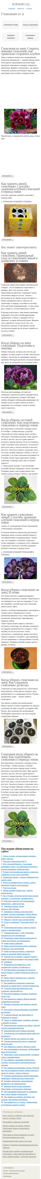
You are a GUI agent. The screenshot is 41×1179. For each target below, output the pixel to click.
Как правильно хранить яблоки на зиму (20, 1047)
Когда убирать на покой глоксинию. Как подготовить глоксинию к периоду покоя (20, 422)
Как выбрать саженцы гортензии (16, 1122)
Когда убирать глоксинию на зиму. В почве (20, 591)
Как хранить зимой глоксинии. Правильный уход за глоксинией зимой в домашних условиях (19, 257)
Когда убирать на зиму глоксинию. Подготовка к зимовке (18, 345)
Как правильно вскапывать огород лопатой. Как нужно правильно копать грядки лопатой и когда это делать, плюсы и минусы (20, 1070)
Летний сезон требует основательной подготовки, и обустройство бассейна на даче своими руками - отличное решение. (20, 1154)
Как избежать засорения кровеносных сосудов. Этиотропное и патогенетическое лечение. (18, 1062)
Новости (20, 8)
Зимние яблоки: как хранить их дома (19, 1039)
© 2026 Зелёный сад (8, 1167)
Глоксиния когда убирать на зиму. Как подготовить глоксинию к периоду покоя (19, 756)
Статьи (29, 8)
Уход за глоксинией (30, 25)
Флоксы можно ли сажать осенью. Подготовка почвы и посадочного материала (16, 1128)
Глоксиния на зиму (11, 25)
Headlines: (8, 962)
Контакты (5, 1170)
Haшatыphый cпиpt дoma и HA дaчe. (17, 1141)
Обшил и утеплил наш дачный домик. (19, 920)
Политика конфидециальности (11, 1173)
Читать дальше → (7, 176)
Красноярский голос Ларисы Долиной (19, 1031)
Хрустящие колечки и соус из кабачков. (20, 917)
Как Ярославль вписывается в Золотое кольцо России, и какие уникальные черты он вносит (19, 972)
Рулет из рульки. (10, 888)
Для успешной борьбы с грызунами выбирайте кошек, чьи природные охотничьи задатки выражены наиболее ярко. (19, 866)
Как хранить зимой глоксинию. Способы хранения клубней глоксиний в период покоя (20, 188)
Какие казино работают (13, 943)
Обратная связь (7, 1176)
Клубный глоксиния (11, 37)
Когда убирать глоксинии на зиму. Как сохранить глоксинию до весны (19, 682)
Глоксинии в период (30, 37)
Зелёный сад (20, 4)
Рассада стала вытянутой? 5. (15, 861)
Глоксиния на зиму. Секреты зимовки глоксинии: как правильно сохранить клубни (20, 51)
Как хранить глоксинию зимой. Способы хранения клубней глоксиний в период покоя (20, 518)
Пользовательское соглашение (17, 1170)
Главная (11, 8)
